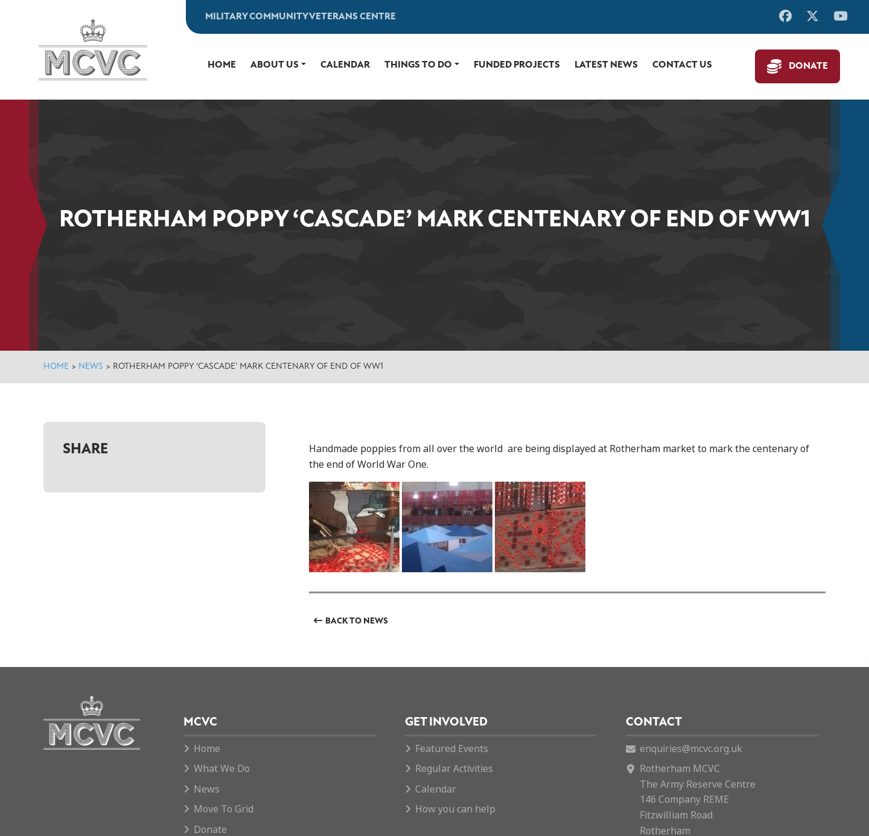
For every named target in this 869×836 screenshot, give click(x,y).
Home (222, 65)
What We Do (222, 769)
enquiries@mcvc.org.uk (691, 749)
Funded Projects (517, 65)
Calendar (345, 65)
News (90, 366)
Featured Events (451, 749)
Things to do (418, 65)
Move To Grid (223, 809)
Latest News (606, 65)
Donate (808, 66)
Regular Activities (454, 769)
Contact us (682, 65)
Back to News (356, 621)
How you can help (455, 809)
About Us (274, 65)
